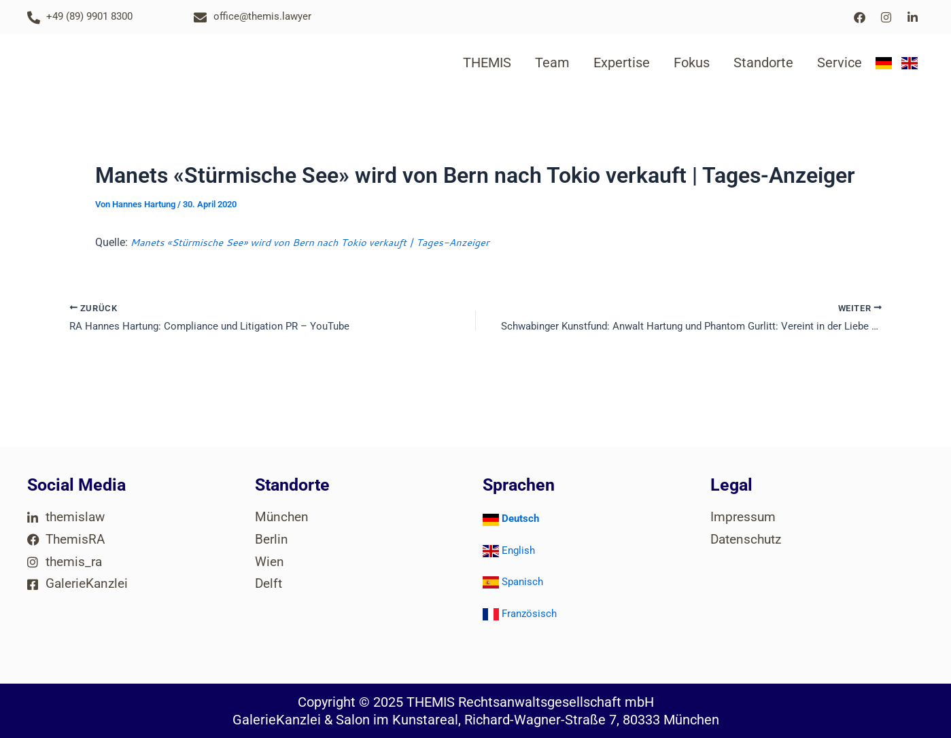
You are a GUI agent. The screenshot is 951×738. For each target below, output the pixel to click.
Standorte (763, 62)
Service (839, 62)
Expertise (621, 62)
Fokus (692, 62)
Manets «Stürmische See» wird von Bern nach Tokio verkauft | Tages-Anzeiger (326, 241)
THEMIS (487, 62)
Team (552, 62)
